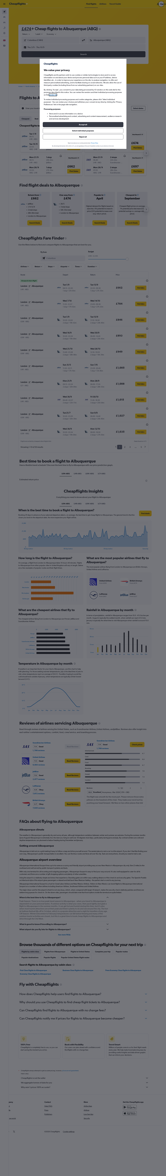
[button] (83, 124)
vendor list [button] (53, 95)
